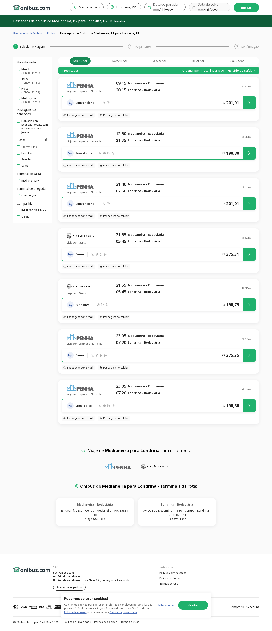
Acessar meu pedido (69, 587)
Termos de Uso (168, 583)
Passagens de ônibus (27, 33)
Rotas (51, 33)
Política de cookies (75, 612)
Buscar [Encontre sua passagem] (246, 8)
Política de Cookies (170, 578)
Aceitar (193, 605)
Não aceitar (166, 605)
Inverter (117, 21)
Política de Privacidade (173, 572)
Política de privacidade (123, 612)
